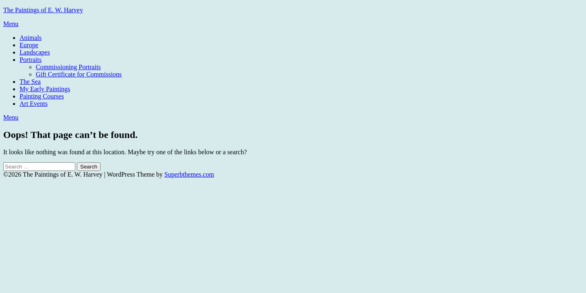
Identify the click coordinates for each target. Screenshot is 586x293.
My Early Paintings (45, 88)
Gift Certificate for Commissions (79, 74)
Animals (31, 37)
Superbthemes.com (189, 174)
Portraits (31, 59)
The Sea (30, 81)
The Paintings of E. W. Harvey (43, 10)
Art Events (34, 103)
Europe (29, 45)
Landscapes (35, 52)
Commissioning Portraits (68, 66)
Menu (10, 23)
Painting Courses (42, 96)
